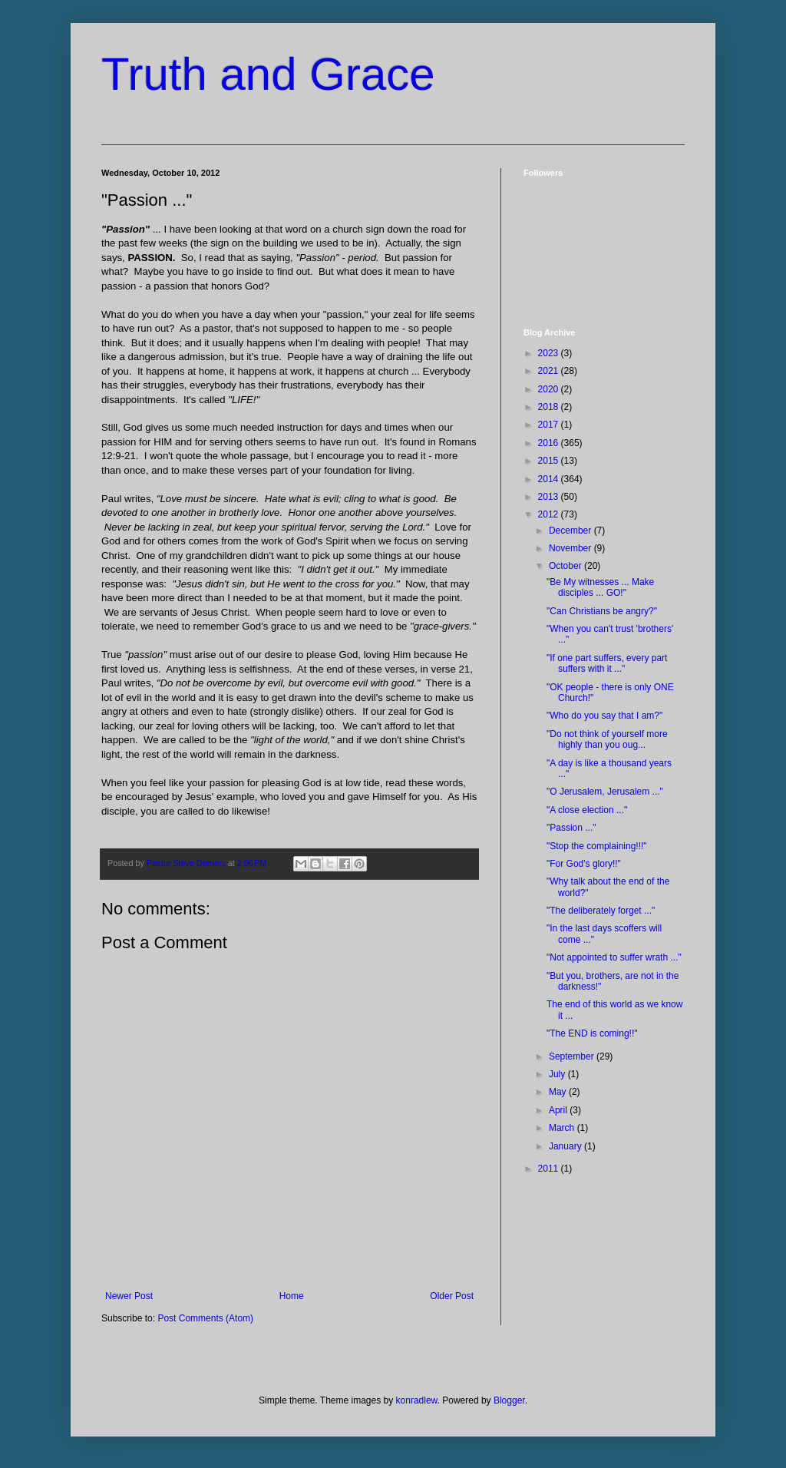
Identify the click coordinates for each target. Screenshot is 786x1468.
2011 (549, 1168)
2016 (549, 443)
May (559, 1091)
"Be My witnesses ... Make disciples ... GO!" (600, 587)
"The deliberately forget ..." (601, 910)
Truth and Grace (268, 74)
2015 (549, 460)
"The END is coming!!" (592, 1033)
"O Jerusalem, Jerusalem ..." (605, 791)
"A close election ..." (587, 810)
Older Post (452, 1296)
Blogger (509, 1400)
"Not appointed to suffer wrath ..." (614, 957)
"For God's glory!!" (584, 863)
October (566, 565)
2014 (549, 479)
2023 (549, 353)
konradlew (417, 1400)
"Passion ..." (571, 827)
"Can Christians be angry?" (602, 611)
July (558, 1074)
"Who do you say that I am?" (604, 715)
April (559, 1110)
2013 (549, 496)
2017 (549, 424)
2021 (549, 370)
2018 (549, 407)
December (571, 530)
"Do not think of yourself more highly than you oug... (607, 739)
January (566, 1146)
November (571, 548)
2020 (549, 389)
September (572, 1056)
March (563, 1127)
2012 (549, 514)
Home (291, 1296)
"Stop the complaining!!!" (597, 846)
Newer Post (129, 1296)
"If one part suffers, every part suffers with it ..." (607, 663)
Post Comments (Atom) (205, 1318)
